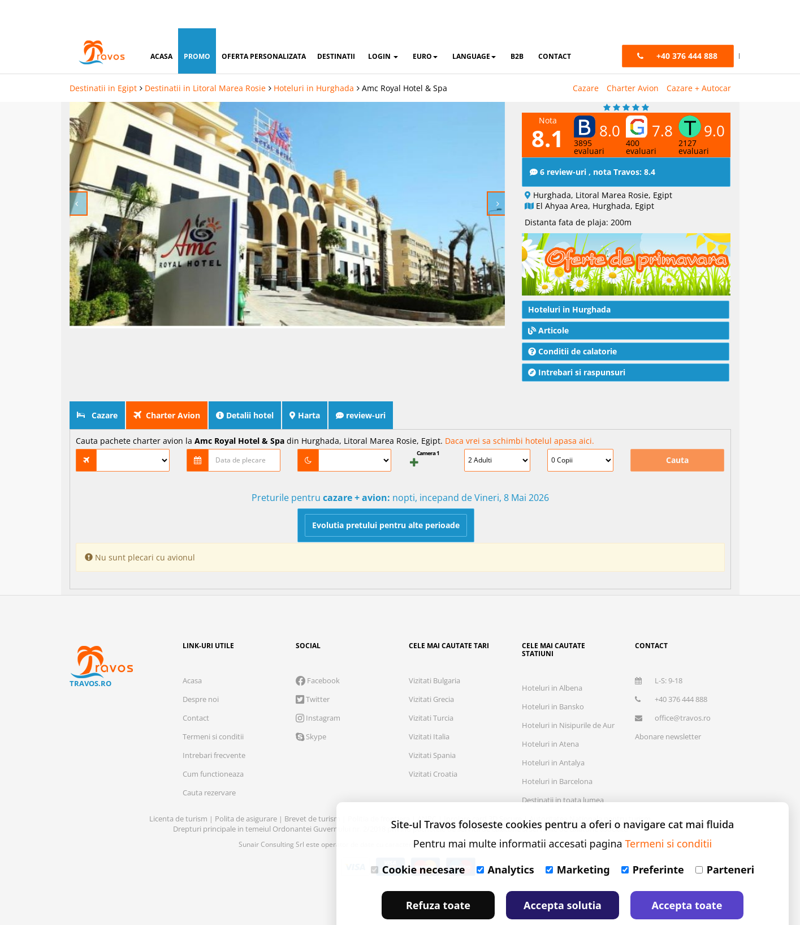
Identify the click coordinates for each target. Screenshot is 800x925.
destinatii (336, 28)
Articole (548, 330)
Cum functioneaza (213, 774)
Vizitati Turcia (431, 718)
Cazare (586, 59)
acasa (161, 28)
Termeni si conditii (213, 736)
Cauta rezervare (209, 792)
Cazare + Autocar (699, 59)
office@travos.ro (673, 718)
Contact (196, 718)
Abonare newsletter (668, 736)
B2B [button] (517, 28)
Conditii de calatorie (572, 351)
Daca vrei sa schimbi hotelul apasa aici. (519, 440)
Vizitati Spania (432, 755)
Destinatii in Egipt (103, 59)
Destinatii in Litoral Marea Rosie (205, 59)
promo (197, 28)
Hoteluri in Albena (552, 688)
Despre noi (201, 699)
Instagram (318, 718)
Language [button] (474, 28)
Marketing (578, 841)
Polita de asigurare (247, 818)
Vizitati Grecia (431, 699)
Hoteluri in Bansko (553, 706)
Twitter (313, 699)
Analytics (505, 841)
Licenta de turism (179, 818)
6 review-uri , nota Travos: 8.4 (592, 171)
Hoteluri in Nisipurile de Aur (568, 725)
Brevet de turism (313, 818)
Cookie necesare (418, 841)
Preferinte (652, 841)
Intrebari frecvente (214, 755)
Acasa (192, 680)
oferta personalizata (264, 28)
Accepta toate (687, 877)
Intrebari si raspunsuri (576, 372)
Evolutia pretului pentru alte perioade (386, 525)
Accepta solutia (563, 877)
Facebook (318, 680)
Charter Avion (633, 59)
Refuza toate (438, 877)
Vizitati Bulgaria (434, 680)
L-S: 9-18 (658, 680)
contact (554, 28)
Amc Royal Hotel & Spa (404, 59)
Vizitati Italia (429, 736)
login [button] (383, 28)
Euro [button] (425, 28)
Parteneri (724, 841)
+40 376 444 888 (671, 699)
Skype (311, 736)
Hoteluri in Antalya (553, 762)
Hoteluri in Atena (550, 744)
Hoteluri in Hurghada (314, 59)
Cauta (677, 460)
